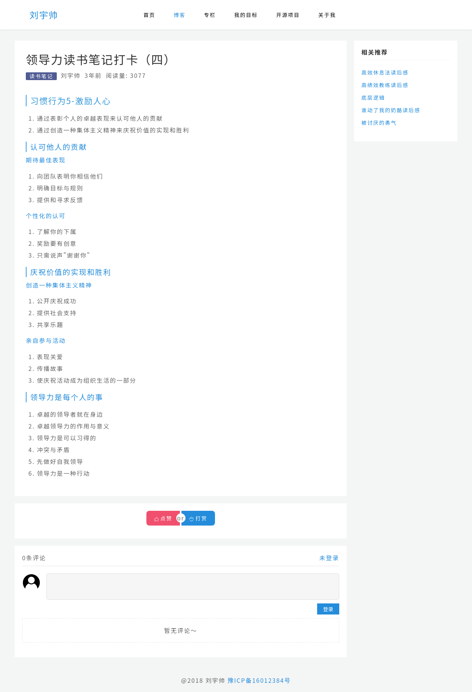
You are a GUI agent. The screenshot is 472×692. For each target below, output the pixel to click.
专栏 (210, 14)
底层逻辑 (373, 97)
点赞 (166, 518)
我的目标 (246, 14)
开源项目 (288, 14)
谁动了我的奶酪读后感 (390, 110)
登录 (328, 609)
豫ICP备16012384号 (259, 680)
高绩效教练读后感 (385, 85)
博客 (179, 14)
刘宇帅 (44, 14)
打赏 (198, 518)
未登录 (329, 557)
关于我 (327, 14)
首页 (149, 14)
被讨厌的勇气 (379, 122)
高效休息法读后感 (385, 72)
